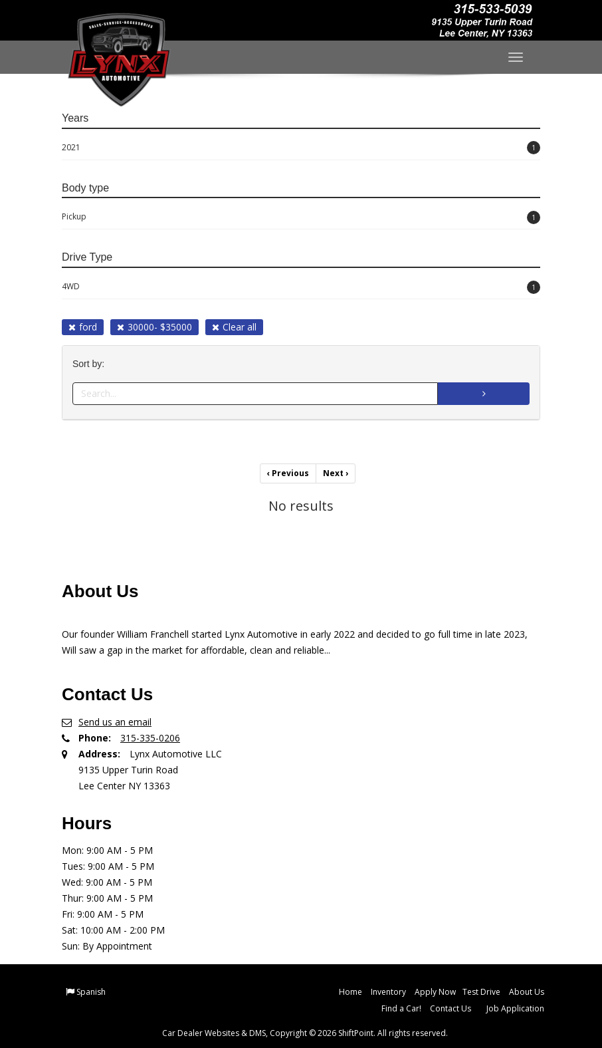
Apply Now (435, 991)
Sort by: (91, 364)
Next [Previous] (335, 473)
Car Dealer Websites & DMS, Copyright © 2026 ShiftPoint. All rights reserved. (305, 1033)
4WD (301, 287)
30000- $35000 (154, 327)
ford (82, 327)
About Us (526, 991)
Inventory (388, 991)
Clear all (234, 327)
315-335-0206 (150, 737)
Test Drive (481, 991)
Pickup (301, 217)
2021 (301, 147)
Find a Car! (401, 1008)
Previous (288, 473)
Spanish (91, 991)
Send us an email (114, 722)
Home (350, 991)
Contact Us (450, 1008)
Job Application (515, 1008)
